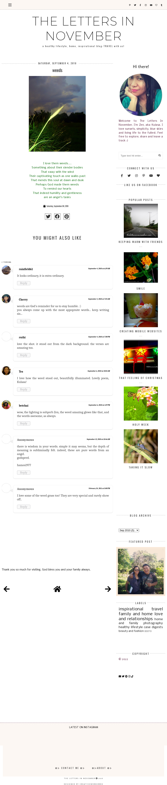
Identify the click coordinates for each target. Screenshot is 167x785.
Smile (140, 288)
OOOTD (148, 631)
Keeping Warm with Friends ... (141, 244)
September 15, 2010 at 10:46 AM (98, 439)
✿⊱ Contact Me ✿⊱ (70, 768)
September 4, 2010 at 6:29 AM (99, 269)
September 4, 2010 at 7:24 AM (99, 299)
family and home (136, 614)
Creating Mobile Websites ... (141, 333)
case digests (153, 627)
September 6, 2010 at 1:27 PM (99, 405)
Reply (23, 283)
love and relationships (141, 616)
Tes (21, 371)
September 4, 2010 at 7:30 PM (99, 337)
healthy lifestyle (131, 627)
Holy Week (141, 424)
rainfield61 (26, 269)
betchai (23, 405)
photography (153, 623)
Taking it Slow (141, 467)
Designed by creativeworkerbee (83, 784)
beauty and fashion (131, 631)
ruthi (22, 337)
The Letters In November (83, 28)
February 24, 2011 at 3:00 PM (99, 488)
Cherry (23, 299)
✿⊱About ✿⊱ (102, 768)
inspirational (131, 609)
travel (157, 609)
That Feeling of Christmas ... (141, 380)
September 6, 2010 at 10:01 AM (99, 371)
